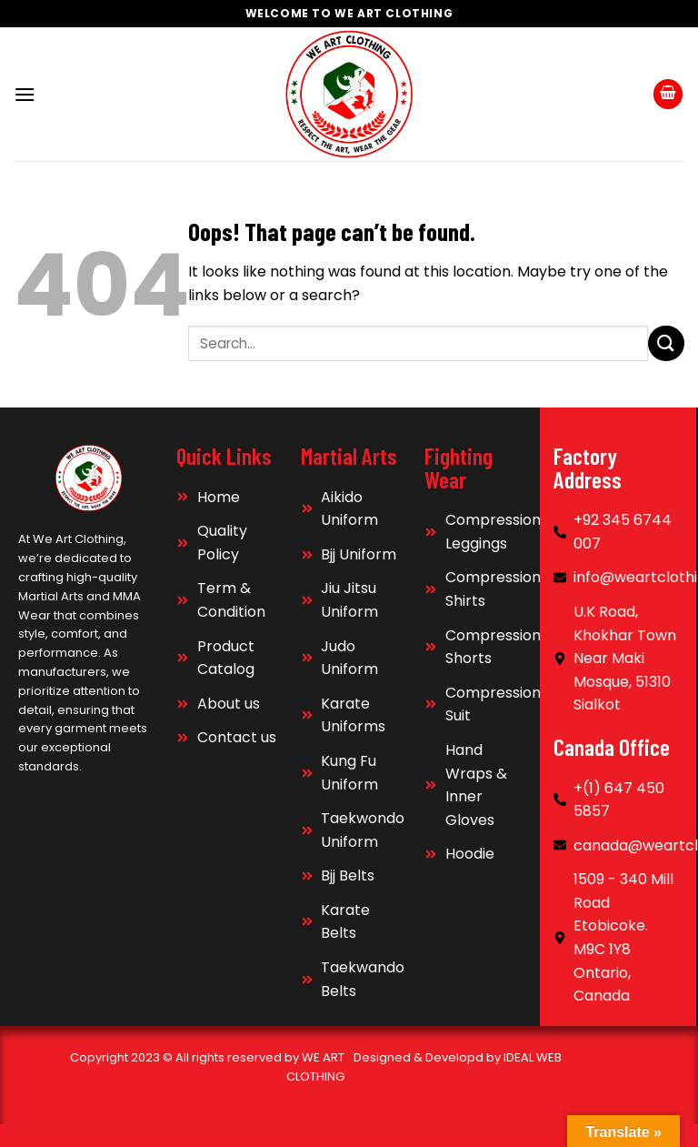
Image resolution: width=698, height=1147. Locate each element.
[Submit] (666, 343)
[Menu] (24, 94)
